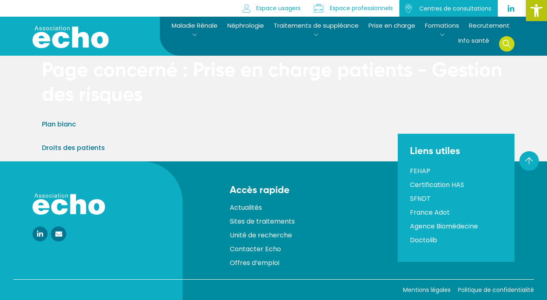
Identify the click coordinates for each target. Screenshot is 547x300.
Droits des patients (73, 147)
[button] (536, 10)
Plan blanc (59, 124)
